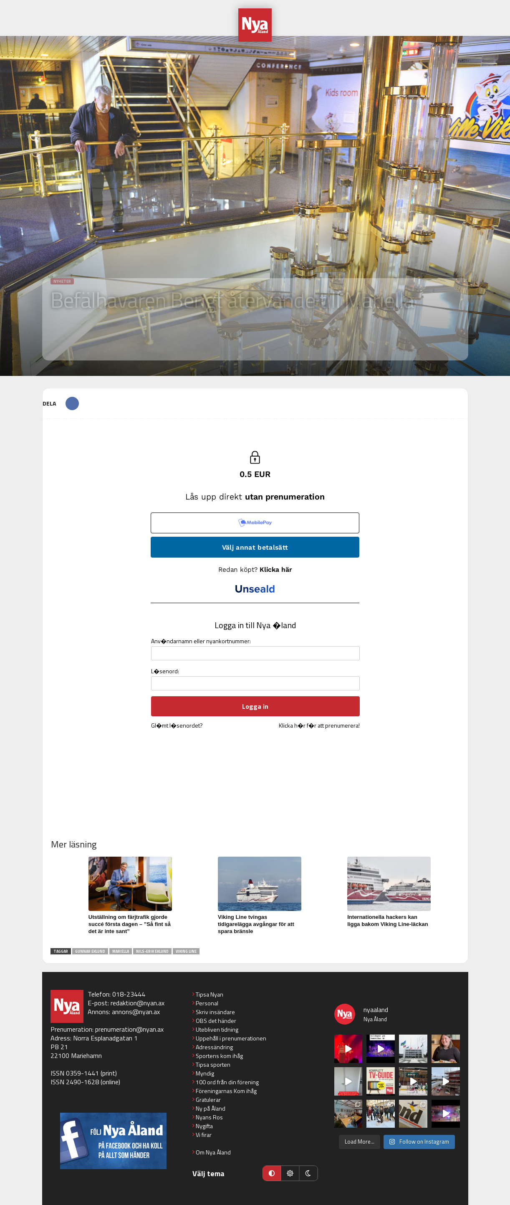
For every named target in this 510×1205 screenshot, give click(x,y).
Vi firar (204, 1134)
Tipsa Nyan (209, 994)
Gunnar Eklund (90, 951)
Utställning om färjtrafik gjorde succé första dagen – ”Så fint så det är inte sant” (129, 924)
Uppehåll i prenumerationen (231, 1038)
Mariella (120, 951)
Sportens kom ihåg (219, 1055)
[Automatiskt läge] (272, 1173)
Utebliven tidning (217, 1029)
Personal (207, 1003)
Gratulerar (208, 1099)
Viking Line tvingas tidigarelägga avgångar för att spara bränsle (256, 924)
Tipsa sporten (213, 1064)
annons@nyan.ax (136, 1012)
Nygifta (204, 1125)
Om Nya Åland (213, 1152)
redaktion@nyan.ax (137, 1003)
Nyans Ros (209, 1117)
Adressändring (214, 1047)
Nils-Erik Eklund (152, 951)
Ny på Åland (210, 1108)
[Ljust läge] (290, 1173)
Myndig (205, 1073)
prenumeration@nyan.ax (129, 1029)
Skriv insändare (215, 1011)
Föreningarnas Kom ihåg (226, 1090)
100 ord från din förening (227, 1082)
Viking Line (186, 951)
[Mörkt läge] (308, 1173)
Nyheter (62, 281)
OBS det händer (216, 1020)
